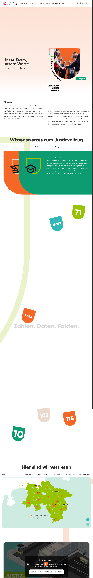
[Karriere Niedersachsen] (82, 4)
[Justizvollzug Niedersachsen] (10, 3)
